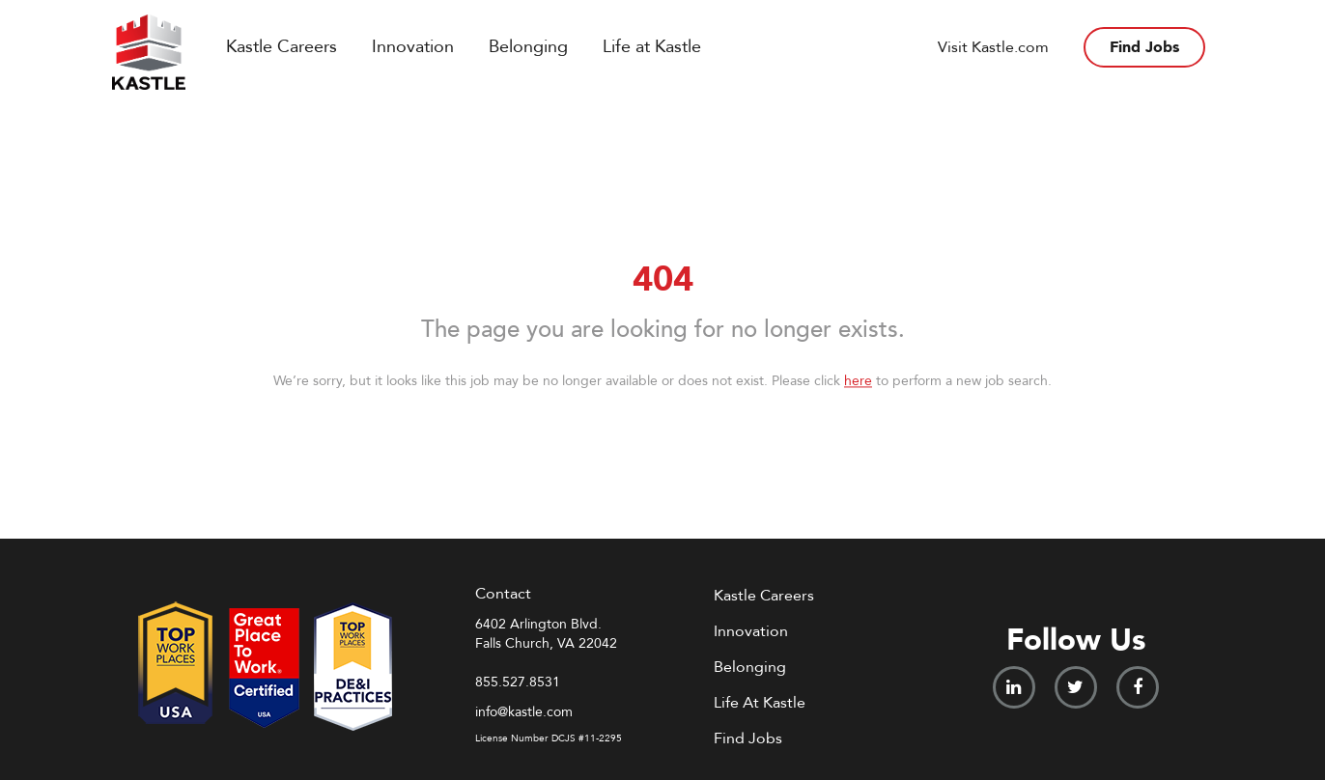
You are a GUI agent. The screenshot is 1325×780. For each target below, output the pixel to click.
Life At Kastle (759, 702)
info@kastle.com (524, 712)
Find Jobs (1144, 47)
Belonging (528, 47)
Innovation (413, 47)
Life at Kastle (652, 47)
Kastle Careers (281, 47)
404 (663, 279)
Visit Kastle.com (993, 47)
